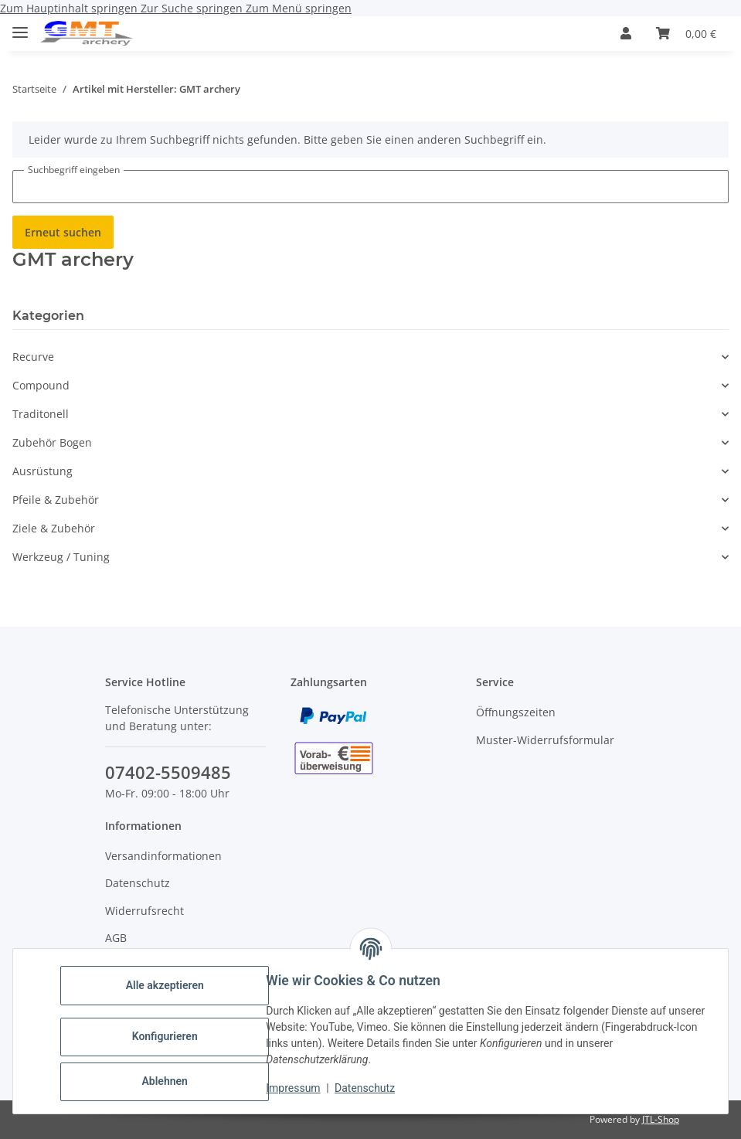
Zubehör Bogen (52, 442)
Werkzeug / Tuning (61, 556)
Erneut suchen (63, 232)
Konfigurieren (169, 1036)
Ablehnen (169, 1081)
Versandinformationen (163, 855)
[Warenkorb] (686, 33)
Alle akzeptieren (170, 985)
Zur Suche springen (193, 8)
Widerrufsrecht (144, 910)
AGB (116, 937)
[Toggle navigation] (20, 26)
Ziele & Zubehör (53, 528)
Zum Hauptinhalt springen (70, 8)
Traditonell (40, 413)
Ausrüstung (42, 471)
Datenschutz (370, 1088)
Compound (41, 385)
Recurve (33, 356)
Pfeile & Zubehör (55, 499)
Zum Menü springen (299, 8)
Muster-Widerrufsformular (545, 740)
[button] (626, 33)
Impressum (298, 1088)
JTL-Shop (660, 1119)
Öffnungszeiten (516, 712)
